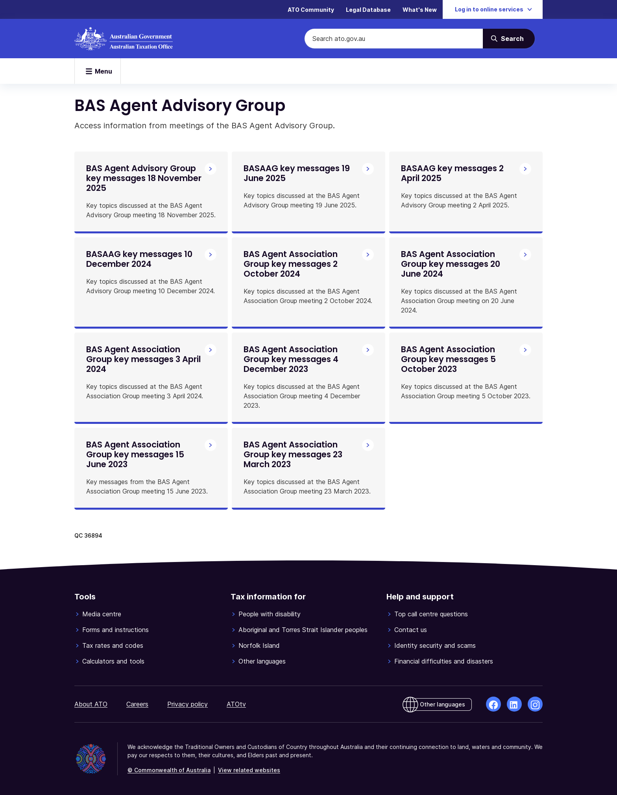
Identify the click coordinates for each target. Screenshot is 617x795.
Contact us (410, 630)
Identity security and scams (435, 645)
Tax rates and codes (112, 645)
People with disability (269, 614)
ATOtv (236, 704)
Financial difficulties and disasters (443, 661)
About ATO (90, 704)
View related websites (249, 770)
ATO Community (311, 9)
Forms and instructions (115, 630)
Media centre (101, 614)
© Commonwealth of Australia (169, 770)
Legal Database (368, 9)
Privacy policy (187, 704)
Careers (137, 704)
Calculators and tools (113, 661)
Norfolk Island (259, 645)
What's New (420, 9)
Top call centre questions (431, 614)
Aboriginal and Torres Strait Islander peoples (303, 630)
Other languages (262, 661)
